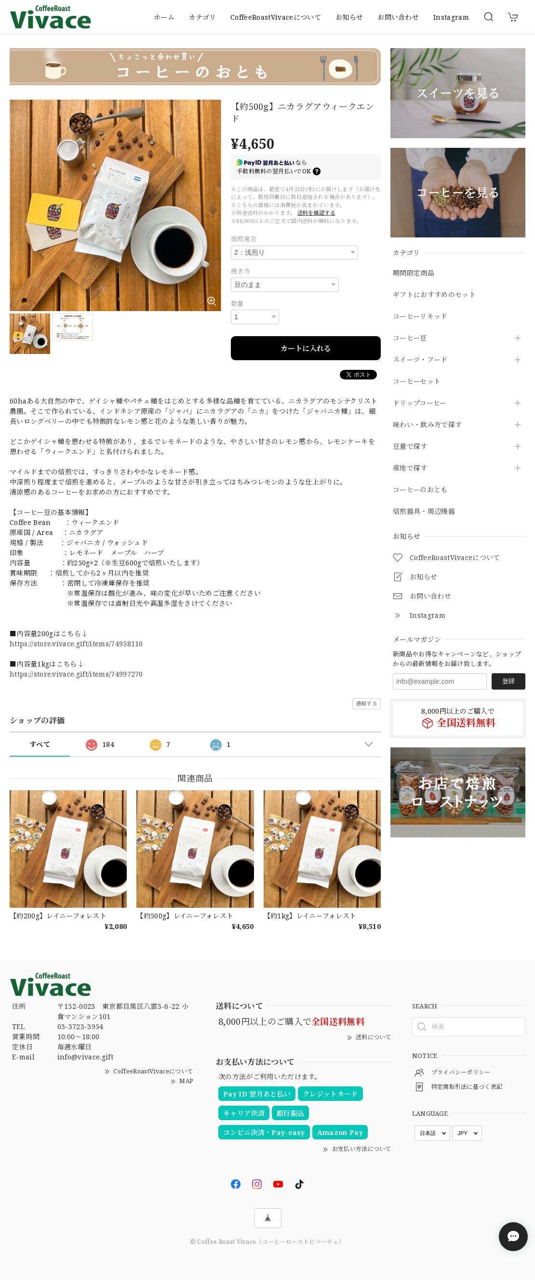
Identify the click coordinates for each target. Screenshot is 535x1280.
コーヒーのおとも (420, 490)
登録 (508, 681)
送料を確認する (316, 212)
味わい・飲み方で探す (427, 425)
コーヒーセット (417, 382)
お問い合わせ (398, 17)
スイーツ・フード (420, 360)
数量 (237, 303)
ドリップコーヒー (420, 403)
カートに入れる (306, 348)
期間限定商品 (413, 273)
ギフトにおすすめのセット (434, 295)
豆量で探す (410, 447)
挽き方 (240, 271)
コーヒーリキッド (420, 317)
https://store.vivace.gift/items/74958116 (76, 643)
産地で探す (410, 468)
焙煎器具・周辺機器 (424, 512)
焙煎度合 (243, 239)
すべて (39, 744)
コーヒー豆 (410, 338)
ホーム (164, 17)
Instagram (451, 17)
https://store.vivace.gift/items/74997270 (76, 674)
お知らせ (349, 17)
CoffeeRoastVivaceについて (275, 17)
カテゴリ (202, 17)
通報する (366, 703)
